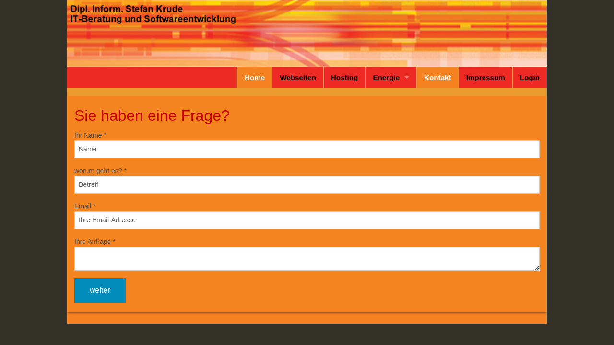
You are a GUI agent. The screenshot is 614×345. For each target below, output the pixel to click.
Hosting (344, 77)
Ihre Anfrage (95, 241)
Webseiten (298, 77)
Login (530, 77)
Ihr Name (90, 135)
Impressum (485, 77)
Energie (386, 77)
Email (84, 206)
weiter (100, 290)
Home (255, 77)
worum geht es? (100, 170)
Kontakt (437, 77)
